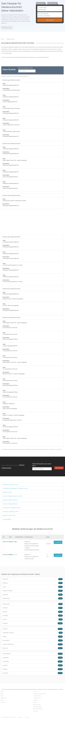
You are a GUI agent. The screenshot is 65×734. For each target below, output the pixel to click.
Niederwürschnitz (7, 492)
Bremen (2, 700)
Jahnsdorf (33, 595)
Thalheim (33, 608)
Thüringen (35, 711)
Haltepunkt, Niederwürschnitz (10, 484)
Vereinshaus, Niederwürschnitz (11, 511)
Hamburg (3, 702)
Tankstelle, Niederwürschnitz (10, 500)
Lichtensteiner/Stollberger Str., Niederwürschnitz (15, 488)
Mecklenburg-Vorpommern (40, 693)
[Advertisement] (32, 223)
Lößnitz (33, 637)
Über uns (27, 717)
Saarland (36, 700)
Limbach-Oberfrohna (33, 644)
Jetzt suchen (49, 20)
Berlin (2, 695)
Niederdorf (33, 579)
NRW (2, 691)
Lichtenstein (33, 661)
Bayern (2, 693)
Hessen (35, 691)
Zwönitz (33, 619)
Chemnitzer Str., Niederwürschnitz (11, 507)
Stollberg (11, 554)
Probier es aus (6, 27)
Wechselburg (33, 598)
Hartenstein (33, 658)
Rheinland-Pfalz (37, 695)
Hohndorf (33, 623)
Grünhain (33, 665)
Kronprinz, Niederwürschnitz (10, 504)
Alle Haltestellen (7, 519)
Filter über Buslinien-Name (25, 68)
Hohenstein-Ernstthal (33, 633)
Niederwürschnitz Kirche (9, 515)
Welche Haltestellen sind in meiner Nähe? (41, 465)
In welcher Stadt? (42, 7)
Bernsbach (33, 673)
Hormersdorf (33, 640)
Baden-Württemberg (38, 708)
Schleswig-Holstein (37, 706)
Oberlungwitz (33, 604)
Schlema (33, 669)
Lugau (33, 587)
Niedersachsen (37, 698)
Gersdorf (33, 612)
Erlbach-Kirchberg (33, 591)
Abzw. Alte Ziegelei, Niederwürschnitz (12, 496)
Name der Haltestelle (43, 13)
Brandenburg (4, 698)
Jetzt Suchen (59, 468)
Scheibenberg (12, 541)
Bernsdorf (33, 648)
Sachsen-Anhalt (36, 704)
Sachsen (35, 702)
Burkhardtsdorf (33, 654)
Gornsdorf (33, 616)
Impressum (20, 717)
